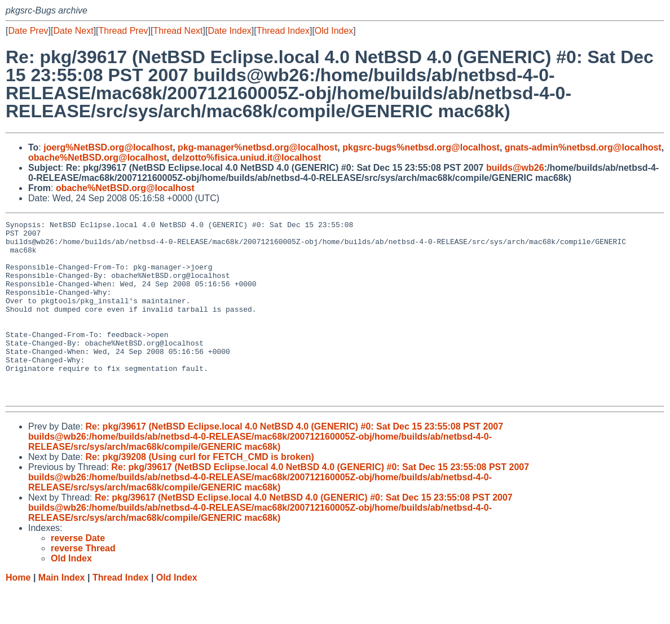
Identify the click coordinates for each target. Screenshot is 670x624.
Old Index (334, 31)
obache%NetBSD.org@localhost (97, 157)
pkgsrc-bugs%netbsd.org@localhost (421, 147)
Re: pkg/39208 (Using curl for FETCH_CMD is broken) (199, 492)
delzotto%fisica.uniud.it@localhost (246, 157)
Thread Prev (123, 31)
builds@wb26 (515, 167)
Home (18, 613)
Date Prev (28, 31)
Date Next (73, 31)
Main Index (61, 613)
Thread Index (283, 31)
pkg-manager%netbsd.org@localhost (257, 147)
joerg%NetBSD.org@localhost (108, 147)
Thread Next (177, 31)
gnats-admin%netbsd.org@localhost (583, 147)
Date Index (229, 31)
